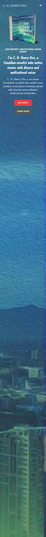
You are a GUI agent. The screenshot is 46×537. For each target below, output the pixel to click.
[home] (14, 5)
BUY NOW (23, 102)
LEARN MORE (23, 111)
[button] (41, 5)
